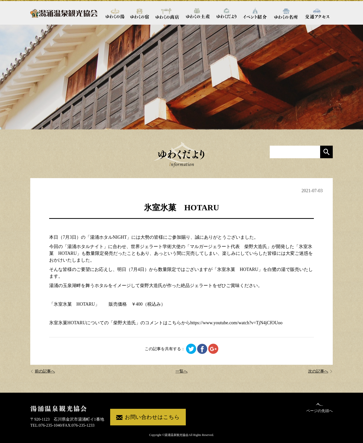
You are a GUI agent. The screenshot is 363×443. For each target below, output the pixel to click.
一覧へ (181, 371)
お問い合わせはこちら (148, 417)
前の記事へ (42, 371)
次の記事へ (320, 371)
